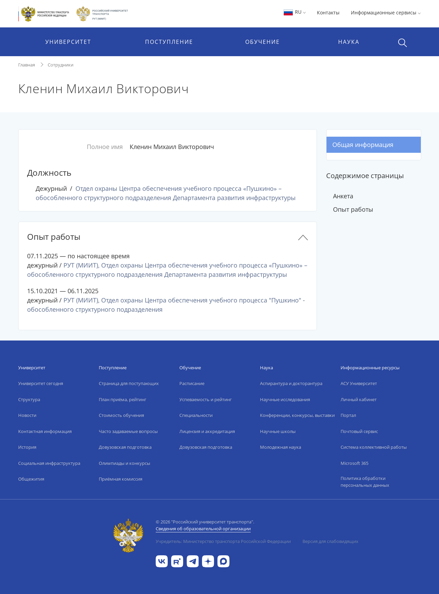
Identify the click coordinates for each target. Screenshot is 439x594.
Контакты (328, 12)
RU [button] (294, 12)
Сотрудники (60, 65)
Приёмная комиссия (120, 479)
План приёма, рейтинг (122, 399)
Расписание (191, 383)
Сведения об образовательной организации (203, 528)
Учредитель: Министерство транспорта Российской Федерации (223, 541)
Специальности (196, 415)
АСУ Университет (359, 383)
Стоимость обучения (121, 415)
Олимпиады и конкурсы (124, 463)
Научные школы (278, 431)
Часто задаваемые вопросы (128, 431)
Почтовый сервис (359, 431)
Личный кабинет (359, 399)
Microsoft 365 (354, 463)
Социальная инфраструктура (49, 463)
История (27, 447)
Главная (26, 65)
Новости (27, 415)
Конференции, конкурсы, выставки (297, 415)
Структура (29, 399)
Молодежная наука (280, 447)
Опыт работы (353, 209)
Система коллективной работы (374, 447)
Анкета (343, 196)
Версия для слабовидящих (330, 541)
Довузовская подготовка (125, 447)
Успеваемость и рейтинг (205, 399)
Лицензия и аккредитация (207, 431)
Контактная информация (45, 431)
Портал (348, 415)
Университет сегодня (40, 383)
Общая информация (362, 144)
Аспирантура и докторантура (291, 383)
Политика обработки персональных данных (365, 481)
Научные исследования (285, 399)
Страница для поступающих (129, 383)
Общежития (31, 479)
